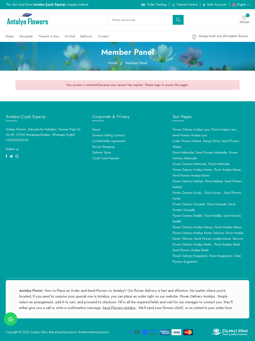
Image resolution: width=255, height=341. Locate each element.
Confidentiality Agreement (108, 141)
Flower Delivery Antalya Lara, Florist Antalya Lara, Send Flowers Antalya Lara (204, 132)
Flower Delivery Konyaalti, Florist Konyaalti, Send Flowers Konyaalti (203, 207)
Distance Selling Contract (108, 135)
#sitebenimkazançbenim (93, 332)
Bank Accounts (216, 4)
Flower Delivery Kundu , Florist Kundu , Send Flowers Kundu (206, 196)
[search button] (178, 20)
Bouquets (26, 36)
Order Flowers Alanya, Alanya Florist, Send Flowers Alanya (205, 144)
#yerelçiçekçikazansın (63, 332)
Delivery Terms (101, 152)
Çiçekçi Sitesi (39, 332)
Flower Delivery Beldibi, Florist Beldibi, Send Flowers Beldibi (206, 218)
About (96, 129)
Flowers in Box (48, 36)
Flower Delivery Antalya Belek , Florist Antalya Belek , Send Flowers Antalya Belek (207, 247)
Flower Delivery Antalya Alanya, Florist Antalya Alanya (207, 227)
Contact (103, 36)
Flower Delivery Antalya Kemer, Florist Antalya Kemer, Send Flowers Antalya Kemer (207, 173)
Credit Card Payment (105, 158)
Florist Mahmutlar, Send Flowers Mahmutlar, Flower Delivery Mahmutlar (205, 155)
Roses (10, 36)
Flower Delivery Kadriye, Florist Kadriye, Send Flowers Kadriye (207, 184)
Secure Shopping (103, 147)
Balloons (86, 36)
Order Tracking (156, 4)
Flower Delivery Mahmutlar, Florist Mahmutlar (201, 164)
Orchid (70, 36)
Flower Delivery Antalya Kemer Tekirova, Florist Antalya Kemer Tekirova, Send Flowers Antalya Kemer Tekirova (207, 236)
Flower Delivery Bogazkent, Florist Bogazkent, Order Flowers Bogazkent (206, 259)
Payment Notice (187, 4)
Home (112, 63)
